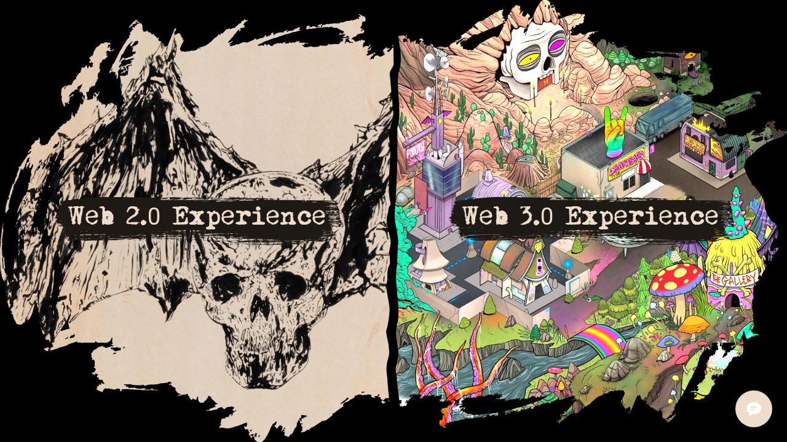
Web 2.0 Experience (197, 216)
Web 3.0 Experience (590, 216)
